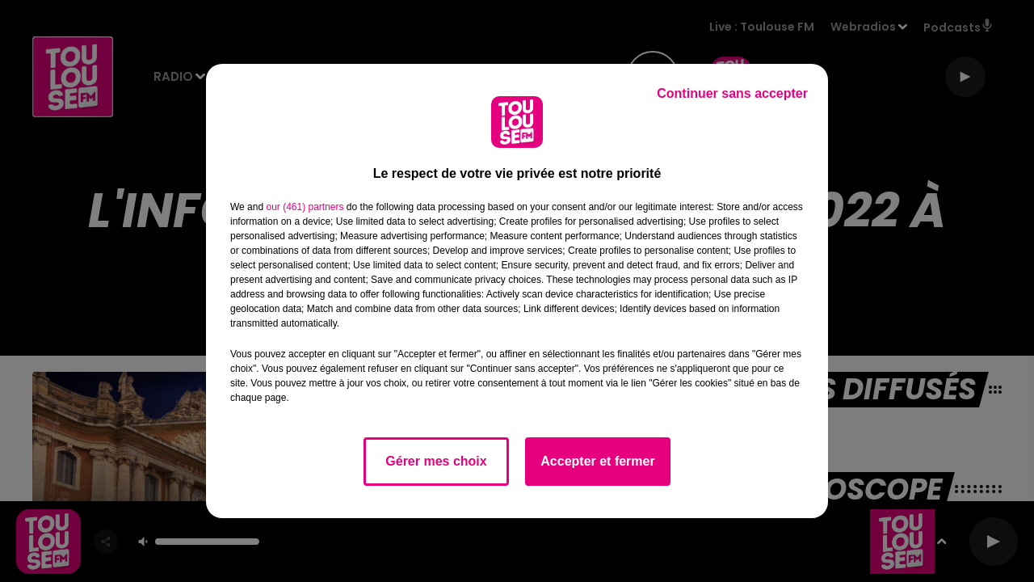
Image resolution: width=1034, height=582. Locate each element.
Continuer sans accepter (732, 93)
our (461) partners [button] (304, 207)
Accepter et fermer (597, 461)
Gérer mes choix (435, 461)
